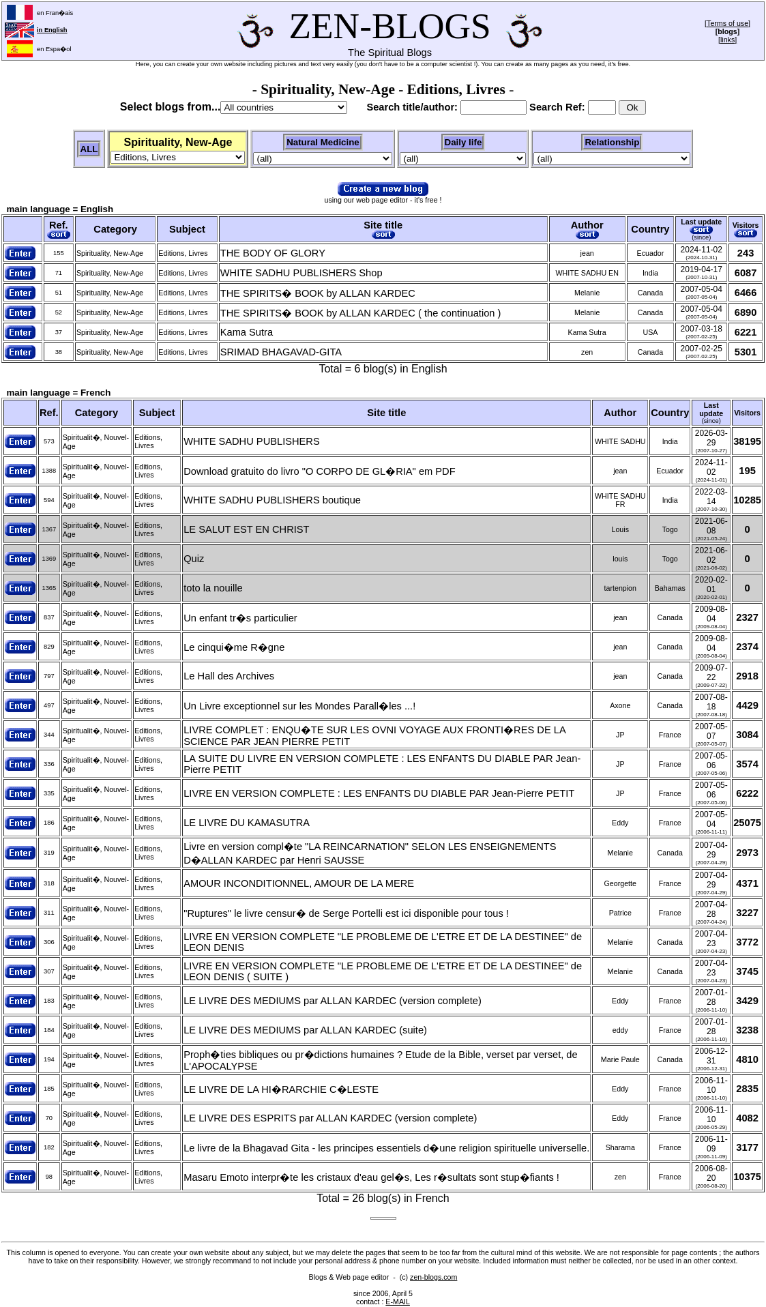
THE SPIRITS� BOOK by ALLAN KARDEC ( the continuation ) (360, 313)
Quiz (193, 558)
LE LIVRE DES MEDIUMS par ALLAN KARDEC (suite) (305, 1030)
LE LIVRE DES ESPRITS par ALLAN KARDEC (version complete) (330, 1118)
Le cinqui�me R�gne (233, 647)
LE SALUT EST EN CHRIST (246, 529)
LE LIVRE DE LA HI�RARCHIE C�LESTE (281, 1089)
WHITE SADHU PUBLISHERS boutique (272, 500)
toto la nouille (212, 588)
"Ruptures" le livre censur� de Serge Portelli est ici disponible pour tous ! (346, 913)
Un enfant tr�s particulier (240, 618)
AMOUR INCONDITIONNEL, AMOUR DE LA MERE (298, 883)
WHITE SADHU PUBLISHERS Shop (301, 272)
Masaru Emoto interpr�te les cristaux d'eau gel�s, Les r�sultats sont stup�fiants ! (371, 1177)
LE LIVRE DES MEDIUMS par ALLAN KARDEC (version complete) (332, 1000)
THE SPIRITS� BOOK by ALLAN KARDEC (317, 293)
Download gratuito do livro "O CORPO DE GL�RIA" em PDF (319, 471)
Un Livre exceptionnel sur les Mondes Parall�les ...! (299, 706)
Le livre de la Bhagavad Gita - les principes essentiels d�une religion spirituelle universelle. (386, 1148)
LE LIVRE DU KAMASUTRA (246, 822)
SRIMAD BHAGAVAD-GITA (281, 352)
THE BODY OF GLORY (272, 253)
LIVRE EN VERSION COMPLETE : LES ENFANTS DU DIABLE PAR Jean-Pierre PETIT (378, 793)
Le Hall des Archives (228, 676)
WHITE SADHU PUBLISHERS (251, 441)
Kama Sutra (246, 332)
